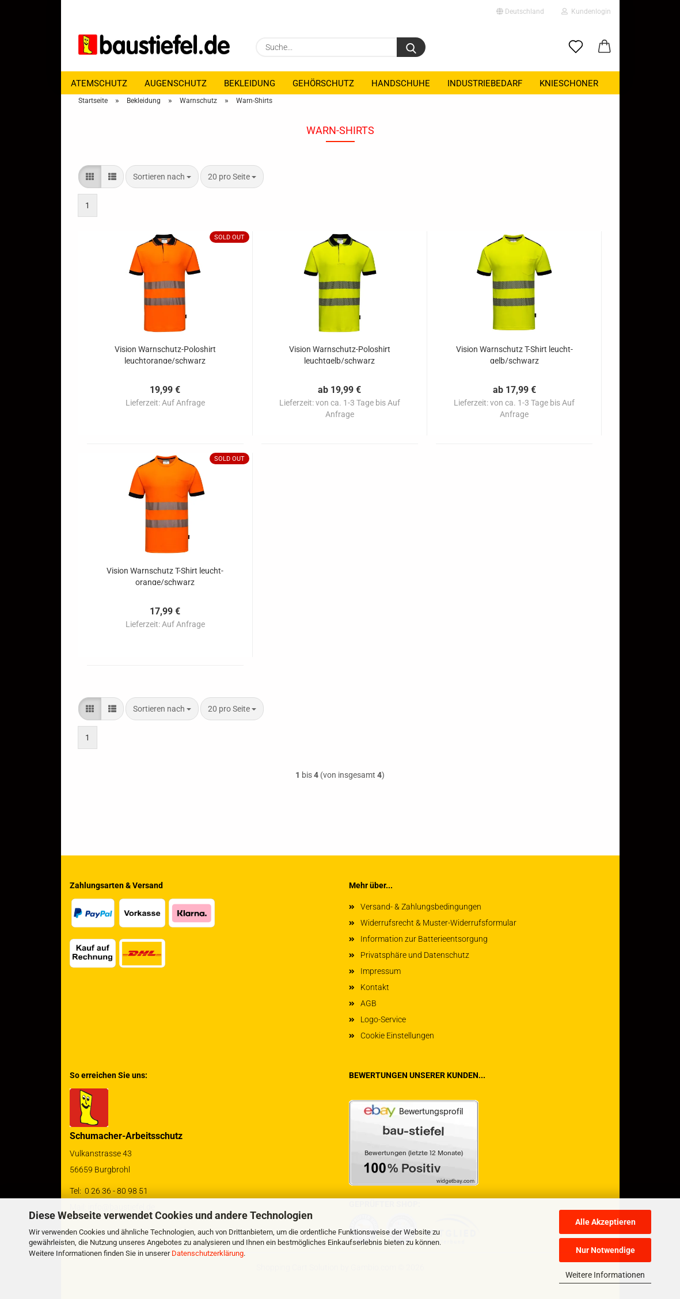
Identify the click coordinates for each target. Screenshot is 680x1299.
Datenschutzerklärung (208, 1253)
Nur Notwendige (605, 1250)
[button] (604, 47)
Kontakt (374, 987)
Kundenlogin (586, 11)
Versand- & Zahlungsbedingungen (420, 906)
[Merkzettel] (575, 47)
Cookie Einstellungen (397, 1035)
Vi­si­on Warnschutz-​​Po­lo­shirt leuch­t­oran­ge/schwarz (165, 354)
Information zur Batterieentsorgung (424, 938)
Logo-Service (383, 1019)
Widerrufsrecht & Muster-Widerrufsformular (438, 922)
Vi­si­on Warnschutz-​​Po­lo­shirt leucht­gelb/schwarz (339, 354)
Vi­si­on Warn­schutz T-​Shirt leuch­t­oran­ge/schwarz (165, 575)
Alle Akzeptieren (605, 1222)
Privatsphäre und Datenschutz (414, 955)
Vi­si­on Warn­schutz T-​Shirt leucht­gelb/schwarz (514, 354)
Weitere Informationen (605, 1274)
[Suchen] (411, 47)
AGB (368, 1003)
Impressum (380, 971)
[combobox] (162, 176)
